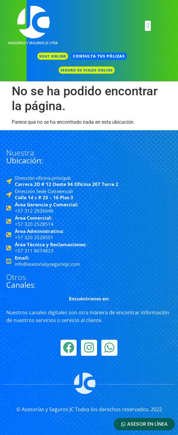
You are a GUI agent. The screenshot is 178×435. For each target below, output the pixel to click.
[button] (148, 26)
